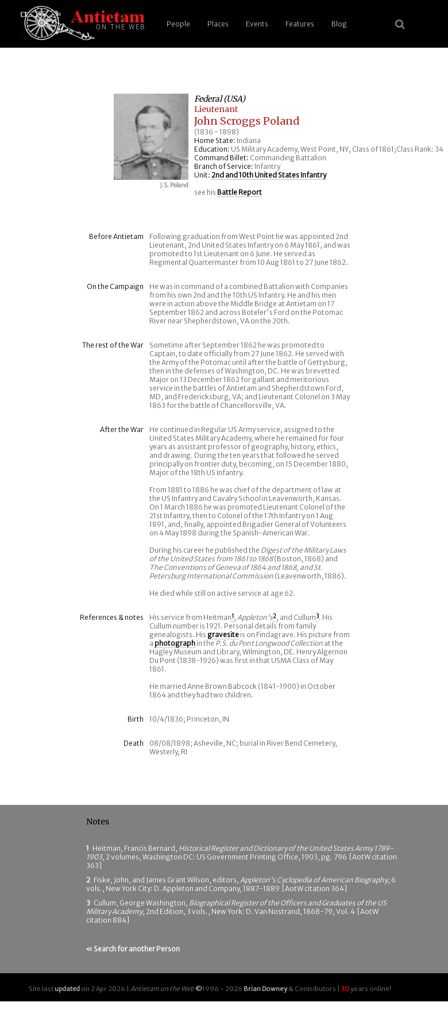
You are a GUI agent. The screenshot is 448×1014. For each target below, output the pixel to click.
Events (257, 24)
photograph (175, 643)
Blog (339, 24)
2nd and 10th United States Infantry (268, 175)
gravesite (223, 634)
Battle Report (239, 192)
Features (299, 24)
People (178, 24)
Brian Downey (265, 989)
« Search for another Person (133, 948)
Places (218, 24)
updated (67, 989)
